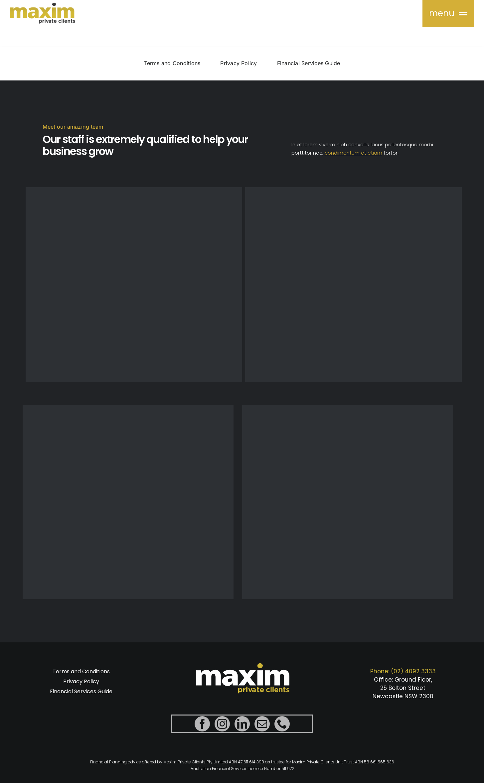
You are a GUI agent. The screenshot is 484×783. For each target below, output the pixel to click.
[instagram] (222, 726)
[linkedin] (242, 726)
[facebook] (202, 726)
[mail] (262, 726)
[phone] (282, 726)
